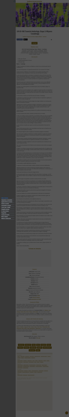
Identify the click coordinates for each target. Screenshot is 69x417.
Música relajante (4, 216)
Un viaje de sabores (5, 211)
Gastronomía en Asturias (6, 205)
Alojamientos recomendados (6, 199)
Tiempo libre (3, 212)
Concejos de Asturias (5, 214)
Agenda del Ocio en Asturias (6, 201)
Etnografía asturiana (5, 209)
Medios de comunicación (6, 218)
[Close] (14, 1)
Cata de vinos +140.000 (5, 207)
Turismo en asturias (5, 203)
